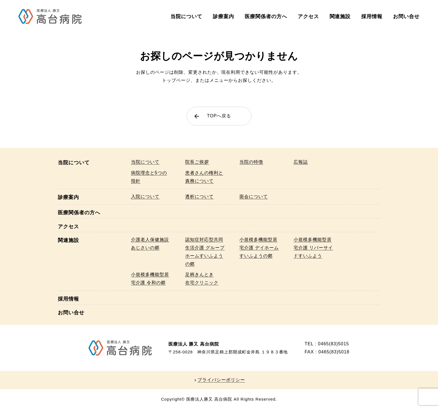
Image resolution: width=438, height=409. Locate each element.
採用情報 (371, 16)
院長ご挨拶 (197, 162)
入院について (145, 196)
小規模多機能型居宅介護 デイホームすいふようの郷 (259, 247)
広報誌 (301, 162)
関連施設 (340, 16)
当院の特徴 (251, 162)
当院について (186, 16)
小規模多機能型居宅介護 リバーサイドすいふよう (313, 247)
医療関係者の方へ (266, 16)
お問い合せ (406, 16)
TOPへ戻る (212, 116)
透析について (199, 196)
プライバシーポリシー (221, 380)
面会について (253, 196)
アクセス (308, 16)
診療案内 (223, 16)
